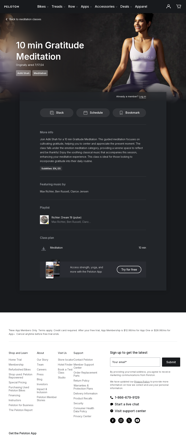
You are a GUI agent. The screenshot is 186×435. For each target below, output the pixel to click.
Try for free (129, 269)
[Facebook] (113, 421)
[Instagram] (121, 421)
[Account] (168, 6)
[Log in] (142, 96)
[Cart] (179, 6)
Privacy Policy (142, 381)
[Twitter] (129, 421)
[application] (171, 426)
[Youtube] (137, 421)
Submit (171, 362)
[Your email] (135, 362)
